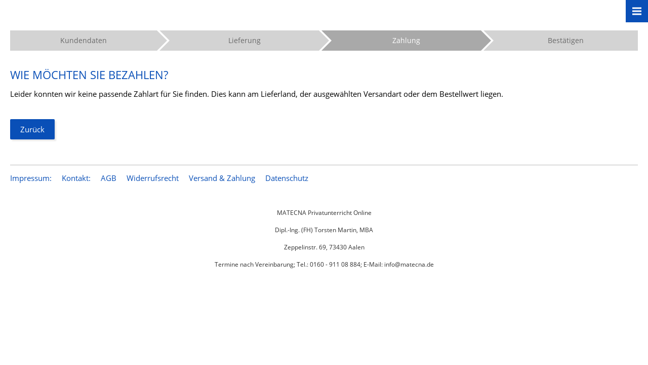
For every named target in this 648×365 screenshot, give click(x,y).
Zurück (32, 129)
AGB (108, 178)
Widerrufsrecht (153, 178)
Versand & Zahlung (222, 178)
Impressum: (31, 178)
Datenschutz (286, 178)
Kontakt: (76, 178)
